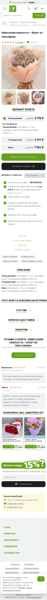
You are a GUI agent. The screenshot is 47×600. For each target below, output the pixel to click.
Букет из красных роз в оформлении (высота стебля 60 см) (12, 440)
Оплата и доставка (22, 241)
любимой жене (28, 257)
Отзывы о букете (22, 250)
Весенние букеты (31, 572)
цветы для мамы (11, 261)
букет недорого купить (32, 261)
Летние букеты (12, 572)
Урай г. (32, 3)
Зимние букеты (12, 568)
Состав (22, 236)
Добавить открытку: (12, 175)
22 (11, 443)
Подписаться (23, 484)
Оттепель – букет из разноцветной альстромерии (33, 440)
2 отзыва (19, 43)
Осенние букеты (31, 568)
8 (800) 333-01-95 (14, 507)
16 (33, 443)
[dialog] (29, 8)
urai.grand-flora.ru (33, 597)
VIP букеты (29, 564)
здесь (43, 472)
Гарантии (22, 245)
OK (40, 579)
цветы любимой (10, 257)
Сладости (15, 564)
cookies (18, 577)
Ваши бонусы (15, 192)
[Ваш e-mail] (23, 477)
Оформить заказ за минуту (23, 157)
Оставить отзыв (23, 355)
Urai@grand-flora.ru (15, 503)
